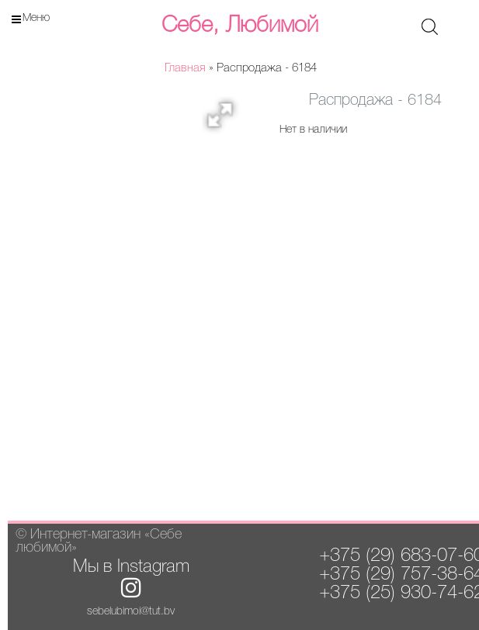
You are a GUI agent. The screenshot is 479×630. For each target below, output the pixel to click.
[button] (225, 119)
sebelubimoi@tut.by (131, 612)
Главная (185, 68)
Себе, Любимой (239, 26)
